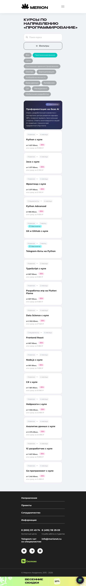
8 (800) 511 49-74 (30, 530)
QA (27, 88)
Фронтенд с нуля (36, 184)
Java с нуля (32, 161)
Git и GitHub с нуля (37, 231)
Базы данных (32, 83)
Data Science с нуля (37, 315)
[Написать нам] (80, 580)
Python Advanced (36, 206)
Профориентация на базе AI (42, 109)
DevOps (29, 72)
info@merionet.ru (51, 539)
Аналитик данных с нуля (40, 426)
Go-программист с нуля (39, 471)
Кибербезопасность (36, 77)
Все (27, 55)
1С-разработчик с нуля (39, 448)
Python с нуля (34, 139)
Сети (28, 60)
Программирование (45, 55)
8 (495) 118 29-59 (51, 530)
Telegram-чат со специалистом (31, 540)
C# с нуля (31, 382)
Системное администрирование (42, 66)
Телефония (49, 83)
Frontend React (35, 337)
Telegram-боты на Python (41, 251)
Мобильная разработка (37, 94)
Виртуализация (46, 72)
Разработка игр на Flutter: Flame (41, 291)
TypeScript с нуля (36, 268)
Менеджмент (40, 88)
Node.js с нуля (34, 360)
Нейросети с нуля (36, 404)
